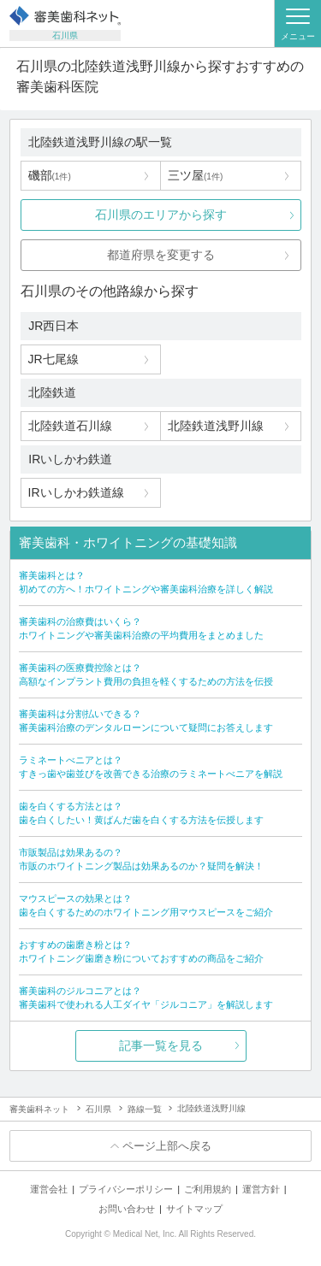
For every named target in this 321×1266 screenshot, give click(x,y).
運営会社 (49, 1189)
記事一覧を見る (161, 1045)
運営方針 (261, 1189)
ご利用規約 (207, 1189)
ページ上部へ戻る (166, 1145)
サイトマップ (194, 1209)
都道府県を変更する (161, 255)
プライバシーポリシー (126, 1189)
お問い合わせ (126, 1209)
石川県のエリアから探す (161, 214)
